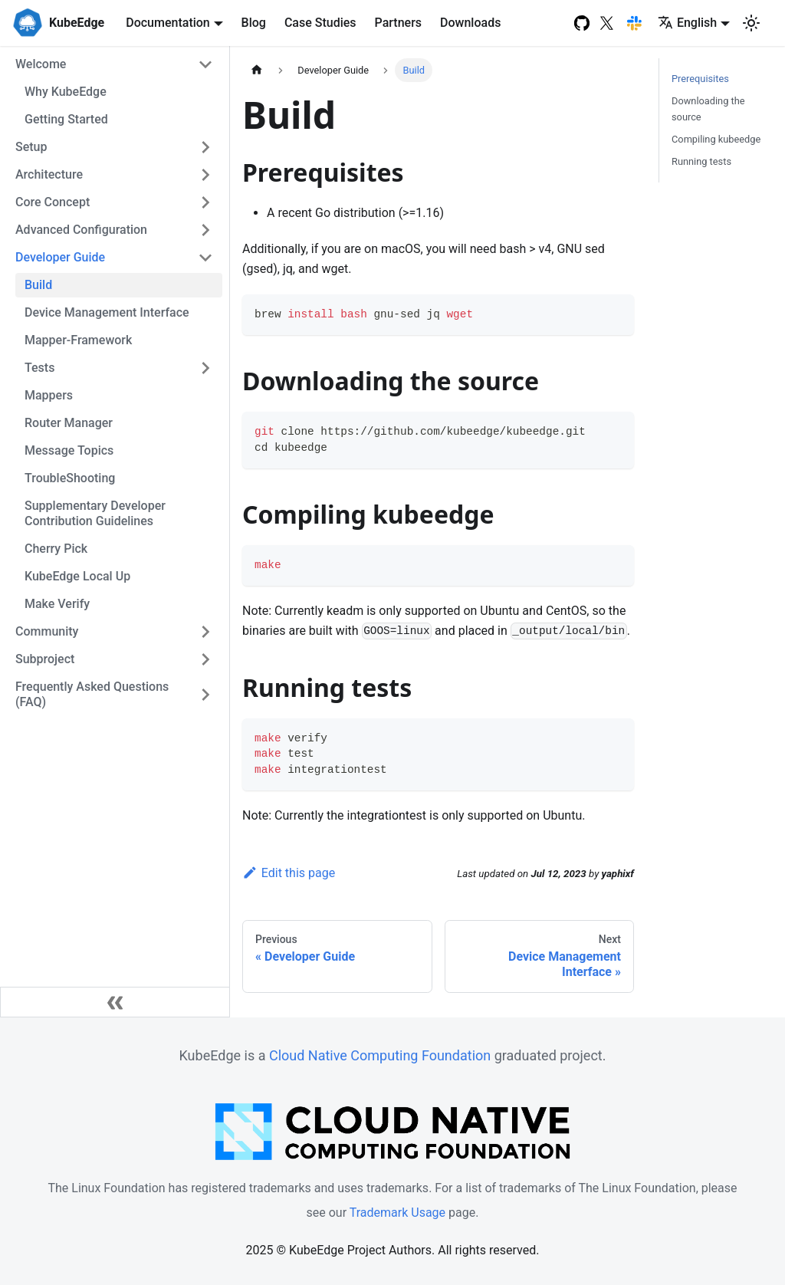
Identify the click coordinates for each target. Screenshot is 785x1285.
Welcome (40, 64)
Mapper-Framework (78, 340)
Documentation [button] (168, 22)
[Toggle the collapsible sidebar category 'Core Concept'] (205, 202)
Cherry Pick (56, 548)
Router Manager (69, 423)
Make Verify (57, 603)
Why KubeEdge (66, 91)
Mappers (49, 395)
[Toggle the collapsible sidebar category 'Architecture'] (205, 175)
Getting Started (66, 119)
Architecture (49, 174)
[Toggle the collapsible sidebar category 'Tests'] (205, 368)
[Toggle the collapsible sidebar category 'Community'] (205, 631)
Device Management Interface (107, 312)
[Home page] (256, 70)
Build (38, 285)
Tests (39, 367)
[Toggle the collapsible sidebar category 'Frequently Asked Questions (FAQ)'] (205, 695)
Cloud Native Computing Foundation (380, 1055)
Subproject (44, 659)
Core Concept (52, 202)
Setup (31, 147)
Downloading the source (708, 109)
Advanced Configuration (81, 229)
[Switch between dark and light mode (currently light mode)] (751, 23)
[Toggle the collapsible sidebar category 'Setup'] (205, 147)
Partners (398, 22)
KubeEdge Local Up (77, 576)
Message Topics (69, 450)
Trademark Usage (397, 1212)
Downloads (470, 22)
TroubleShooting (70, 478)
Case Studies (320, 22)
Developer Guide (60, 257)
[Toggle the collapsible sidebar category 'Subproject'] (205, 659)
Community (46, 631)
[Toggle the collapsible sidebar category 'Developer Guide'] (205, 257)
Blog (253, 22)
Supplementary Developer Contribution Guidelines (95, 513)
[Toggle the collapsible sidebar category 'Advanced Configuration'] (205, 230)
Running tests (701, 161)
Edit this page (288, 873)
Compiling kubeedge (716, 139)
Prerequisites (700, 78)
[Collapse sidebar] (115, 1002)
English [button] (687, 22)
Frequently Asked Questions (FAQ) (92, 694)
